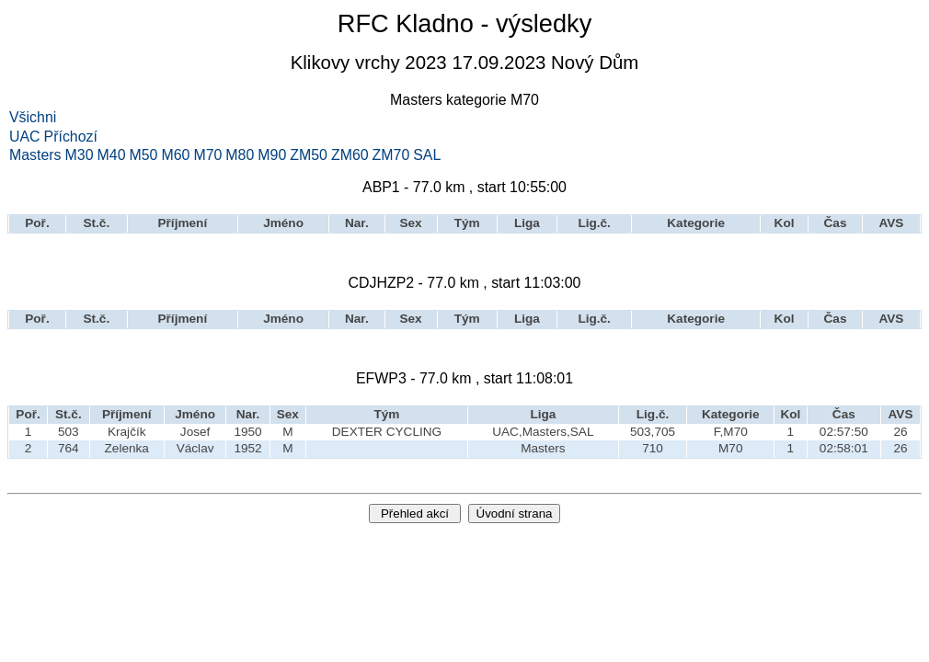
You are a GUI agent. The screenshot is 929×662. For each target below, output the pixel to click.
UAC (24, 137)
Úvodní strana (514, 513)
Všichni (32, 117)
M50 (143, 155)
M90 (272, 155)
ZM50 (308, 155)
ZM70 (391, 155)
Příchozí (70, 137)
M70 (207, 155)
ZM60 (350, 155)
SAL (427, 155)
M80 (239, 155)
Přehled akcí (415, 513)
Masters (35, 155)
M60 (175, 155)
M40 (111, 155)
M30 (79, 155)
